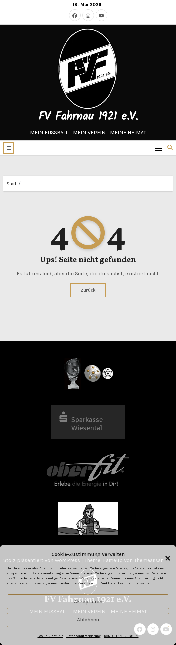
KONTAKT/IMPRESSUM (121, 636)
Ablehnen (88, 620)
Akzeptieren (88, 602)
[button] (164, 555)
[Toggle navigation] (159, 148)
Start (11, 183)
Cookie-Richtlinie (50, 636)
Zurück (88, 290)
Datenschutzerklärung (83, 636)
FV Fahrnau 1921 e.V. (88, 117)
